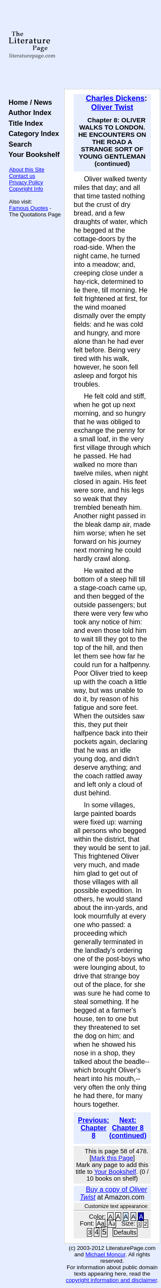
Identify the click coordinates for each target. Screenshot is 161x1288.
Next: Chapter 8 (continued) (127, 1128)
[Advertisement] (112, 45)
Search (18, 144)
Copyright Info (26, 189)
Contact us (22, 176)
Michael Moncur (105, 1254)
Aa (100, 1223)
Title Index (24, 123)
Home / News (28, 102)
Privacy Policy (26, 182)
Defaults (125, 1232)
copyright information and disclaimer (111, 1280)
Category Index (32, 133)
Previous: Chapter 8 (93, 1128)
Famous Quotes (28, 208)
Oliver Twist (112, 107)
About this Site (27, 169)
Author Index (28, 112)
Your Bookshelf (32, 154)
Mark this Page (112, 1158)
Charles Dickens (115, 98)
